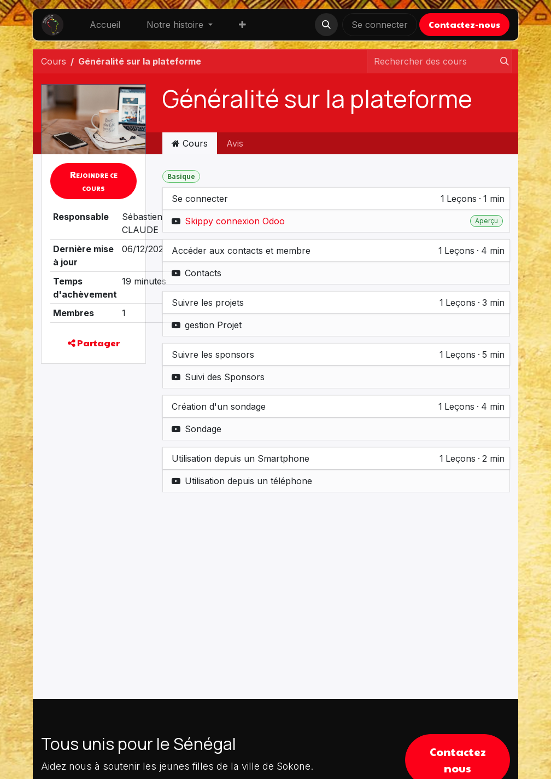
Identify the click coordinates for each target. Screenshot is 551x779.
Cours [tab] (190, 143)
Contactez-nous (464, 24)
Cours (53, 61)
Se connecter (379, 24)
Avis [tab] (234, 143)
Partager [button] (94, 342)
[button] (326, 24)
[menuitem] (105, 25)
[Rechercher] (501, 61)
